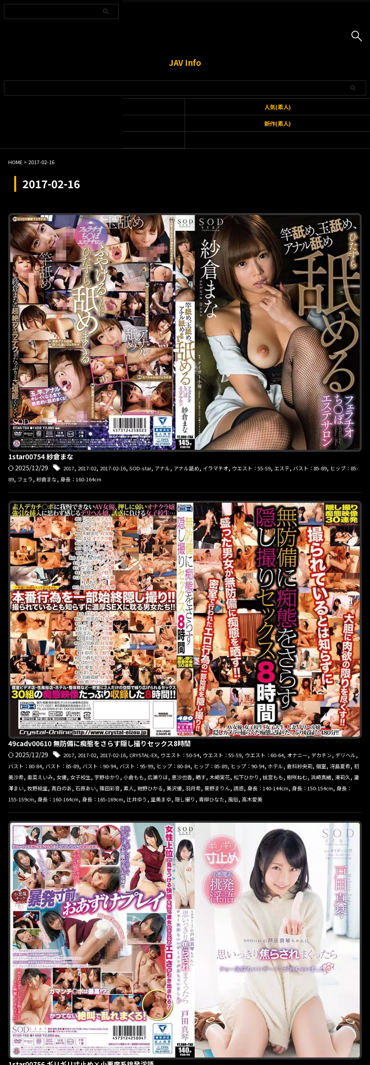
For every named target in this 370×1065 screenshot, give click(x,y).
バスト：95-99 (255, 347)
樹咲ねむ (190, 378)
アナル (308, 229)
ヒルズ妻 (281, 543)
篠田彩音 (161, 388)
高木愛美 (306, 409)
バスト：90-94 (209, 347)
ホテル (198, 357)
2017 (194, 229)
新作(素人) (277, 123)
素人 (184, 388)
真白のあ (327, 378)
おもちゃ (281, 678)
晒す (299, 367)
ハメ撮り (266, 688)
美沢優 (238, 388)
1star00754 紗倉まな (167, 218)
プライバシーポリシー (218, 1023)
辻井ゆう (168, 409)
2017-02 (217, 229)
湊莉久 (244, 378)
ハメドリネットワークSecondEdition (196, 688)
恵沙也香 (276, 367)
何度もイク (191, 698)
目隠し (277, 698)
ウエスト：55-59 (192, 240)
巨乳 (155, 822)
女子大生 (222, 698)
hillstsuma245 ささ (165, 532)
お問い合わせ (171, 1023)
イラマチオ (148, 240)
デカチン (277, 337)
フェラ (342, 240)
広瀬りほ (247, 367)
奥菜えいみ (335, 357)
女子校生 (155, 367)
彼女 (245, 457)
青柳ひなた (258, 409)
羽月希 (260, 388)
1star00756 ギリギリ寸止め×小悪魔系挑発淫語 (210, 435)
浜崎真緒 (219, 378)
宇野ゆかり (187, 367)
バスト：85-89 (263, 240)
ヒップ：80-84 (300, 347)
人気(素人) (277, 107)
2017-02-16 (248, 229)
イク (304, 678)
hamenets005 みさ (164, 666)
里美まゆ (197, 409)
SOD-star (282, 229)
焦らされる (322, 457)
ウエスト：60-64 (208, 337)
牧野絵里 (299, 378)
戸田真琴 (268, 457)
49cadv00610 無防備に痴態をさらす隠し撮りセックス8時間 (230, 315)
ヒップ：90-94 (164, 357)
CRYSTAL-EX (287, 326)
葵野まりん (289, 388)
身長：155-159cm (237, 398)
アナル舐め (337, 229)
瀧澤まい (270, 378)
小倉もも (219, 367)
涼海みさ (251, 698)
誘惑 (315, 388)
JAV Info (185, 62)
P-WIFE (279, 812)
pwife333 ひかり (160, 801)
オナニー (248, 337)
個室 (252, 357)
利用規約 (137, 1023)
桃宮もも (161, 378)
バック (325, 812)
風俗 (283, 409)
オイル (302, 812)
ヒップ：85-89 (308, 240)
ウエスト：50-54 (332, 326)
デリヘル (306, 337)
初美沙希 (303, 357)
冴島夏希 (275, 357)
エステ (228, 240)
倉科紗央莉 (227, 357)
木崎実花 (321, 367)
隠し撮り (226, 409)
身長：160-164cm (181, 250)
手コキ (293, 457)
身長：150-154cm (181, 398)
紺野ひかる (209, 388)
